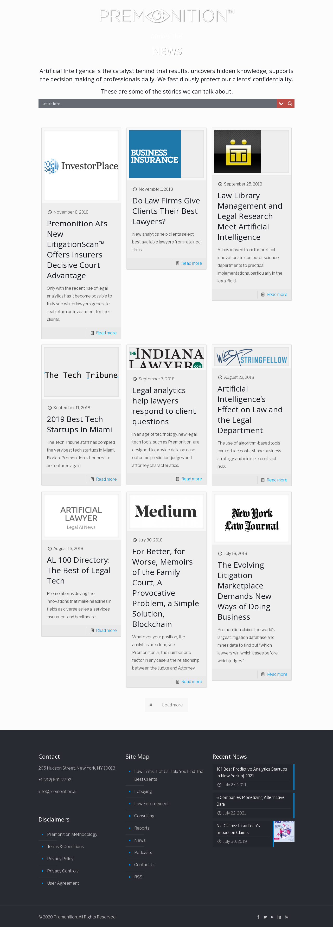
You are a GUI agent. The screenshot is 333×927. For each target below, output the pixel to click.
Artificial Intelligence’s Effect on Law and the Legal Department (250, 409)
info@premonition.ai (57, 791)
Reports (142, 828)
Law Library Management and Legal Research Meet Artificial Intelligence (250, 216)
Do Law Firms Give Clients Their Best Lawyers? (166, 211)
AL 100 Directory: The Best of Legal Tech (78, 570)
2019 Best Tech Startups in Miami (79, 424)
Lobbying (143, 791)
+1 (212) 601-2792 (55, 779)
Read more (106, 332)
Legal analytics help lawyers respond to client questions (164, 406)
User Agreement (63, 883)
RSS (138, 877)
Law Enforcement (151, 803)
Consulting (144, 815)
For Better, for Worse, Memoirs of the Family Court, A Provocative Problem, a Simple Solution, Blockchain (165, 587)
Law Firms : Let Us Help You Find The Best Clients (168, 775)
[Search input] (159, 103)
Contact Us (145, 864)
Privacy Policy (60, 858)
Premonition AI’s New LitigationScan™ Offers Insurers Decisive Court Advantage (77, 249)
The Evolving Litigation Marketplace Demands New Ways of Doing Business (244, 590)
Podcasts (143, 852)
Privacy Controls (63, 871)
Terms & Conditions (65, 846)
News (140, 840)
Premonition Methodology (72, 834)
